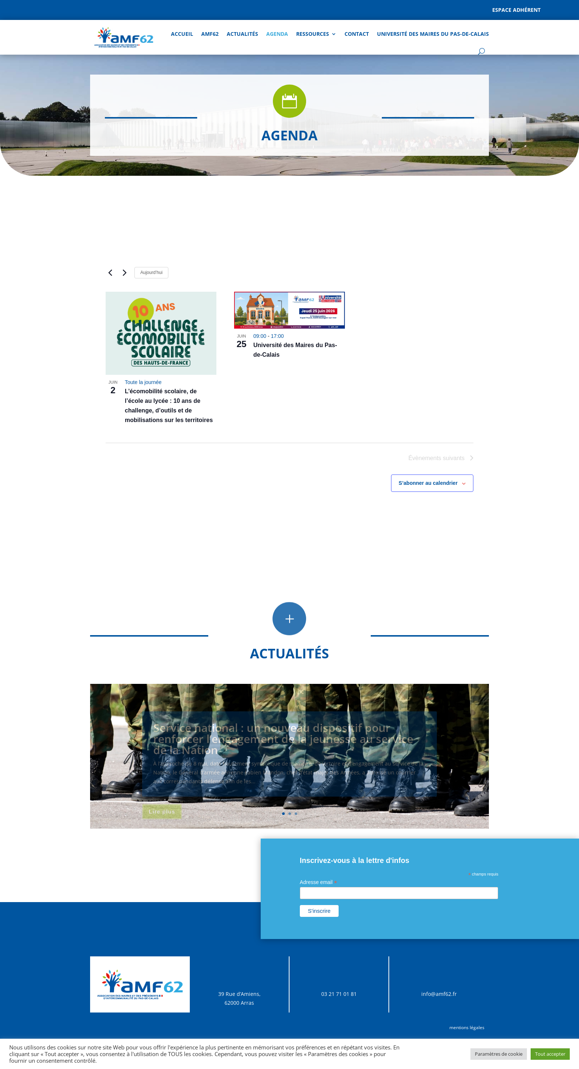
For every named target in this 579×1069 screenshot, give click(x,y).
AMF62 (210, 33)
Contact (357, 33)
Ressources (312, 33)
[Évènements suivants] (124, 272)
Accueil (182, 33)
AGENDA (277, 33)
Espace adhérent (516, 9)
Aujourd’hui (151, 272)
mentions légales (466, 1027)
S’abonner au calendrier (428, 483)
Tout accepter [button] (550, 1054)
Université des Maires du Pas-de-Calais (433, 33)
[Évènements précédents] (110, 272)
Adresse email (318, 882)
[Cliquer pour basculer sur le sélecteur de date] (193, 272)
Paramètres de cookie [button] (499, 1054)
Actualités (242, 33)
